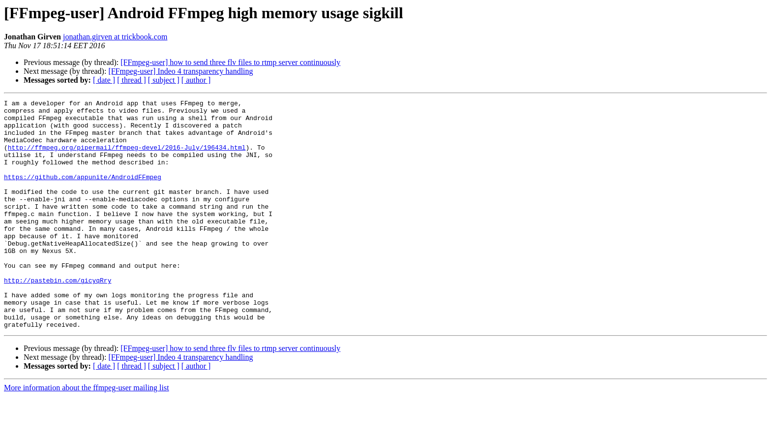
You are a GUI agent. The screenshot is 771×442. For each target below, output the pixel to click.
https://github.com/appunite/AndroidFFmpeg (82, 193)
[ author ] (196, 80)
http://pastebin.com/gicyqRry (57, 317)
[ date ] (104, 80)
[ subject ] (163, 80)
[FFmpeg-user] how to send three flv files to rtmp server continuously (230, 62)
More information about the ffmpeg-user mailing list (86, 433)
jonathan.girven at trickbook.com (115, 36)
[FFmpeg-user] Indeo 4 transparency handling (180, 71)
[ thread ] (131, 80)
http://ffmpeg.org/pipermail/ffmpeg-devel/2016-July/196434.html (127, 157)
